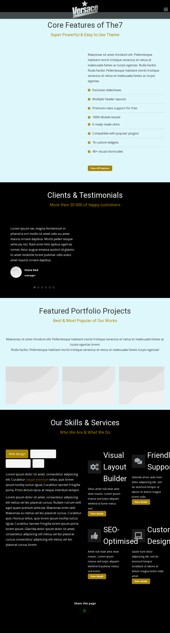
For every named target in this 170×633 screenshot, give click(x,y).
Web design (17, 454)
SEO (38, 463)
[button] (35, 287)
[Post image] (32, 385)
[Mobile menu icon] (166, 9)
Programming (43, 454)
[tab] (17, 454)
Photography (18, 463)
